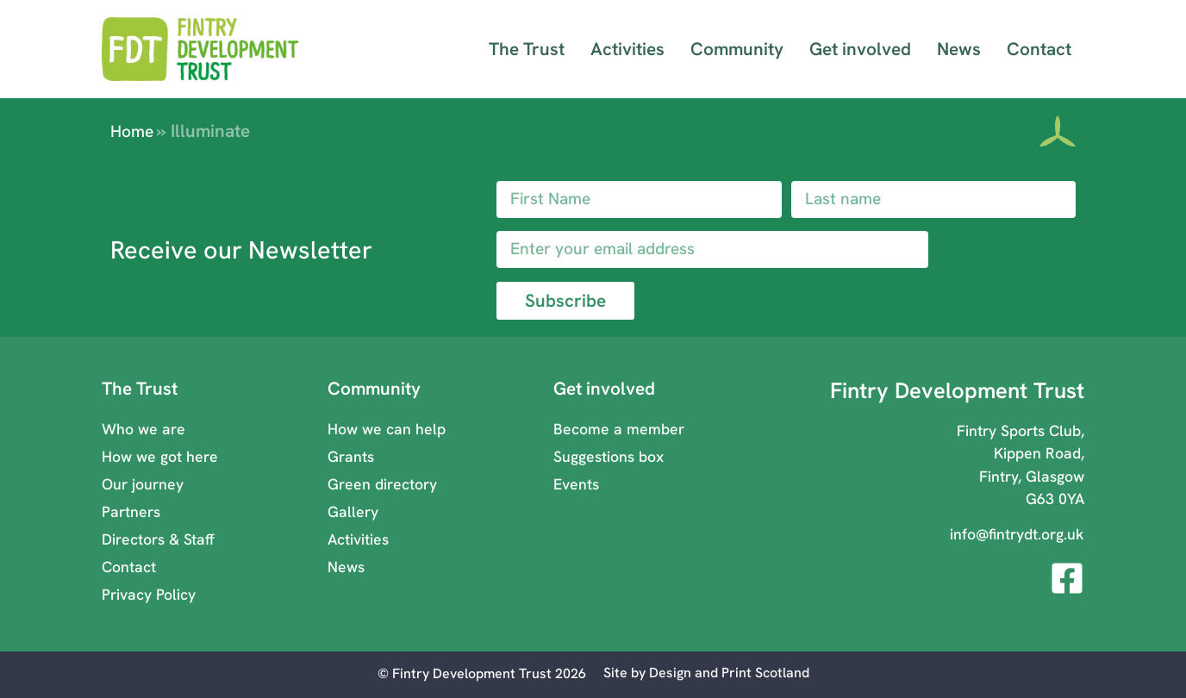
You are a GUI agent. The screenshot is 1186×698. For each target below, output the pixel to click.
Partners (131, 511)
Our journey (143, 484)
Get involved (860, 48)
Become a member (618, 429)
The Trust (527, 48)
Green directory (382, 484)
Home (131, 131)
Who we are (143, 429)
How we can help (387, 429)
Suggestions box (608, 456)
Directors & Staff (158, 539)
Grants (351, 456)
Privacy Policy (149, 594)
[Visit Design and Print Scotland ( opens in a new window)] (706, 673)
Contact (1039, 48)
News (959, 48)
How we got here (160, 456)
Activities (627, 48)
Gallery (353, 511)
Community (736, 48)
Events (576, 484)
